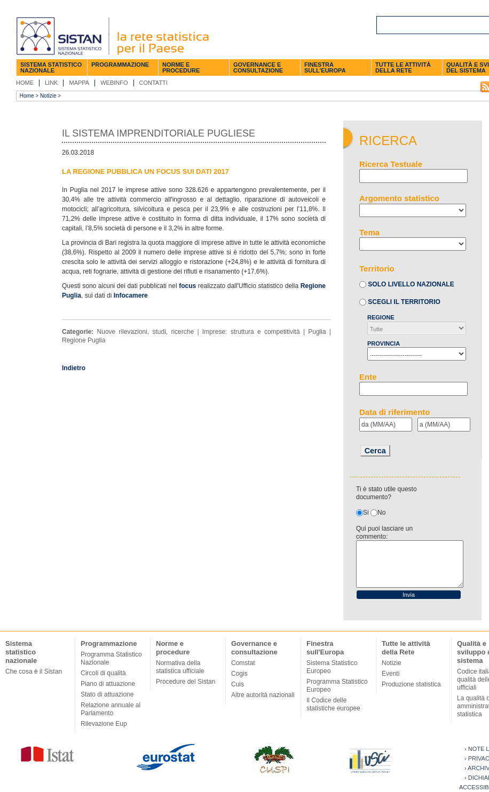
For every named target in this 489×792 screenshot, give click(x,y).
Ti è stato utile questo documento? (386, 493)
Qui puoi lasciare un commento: (384, 532)
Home (25, 82)
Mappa (79, 82)
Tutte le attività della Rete (403, 67)
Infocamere (131, 295)
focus (187, 286)
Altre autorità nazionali (263, 695)
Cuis (237, 684)
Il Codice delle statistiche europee (333, 704)
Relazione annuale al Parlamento (110, 709)
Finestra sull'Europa (325, 67)
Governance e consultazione (258, 67)
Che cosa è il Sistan (33, 671)
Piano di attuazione (108, 683)
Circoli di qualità (103, 673)
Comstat (243, 663)
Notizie (48, 96)
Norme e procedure (181, 67)
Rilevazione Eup (104, 723)
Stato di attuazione (107, 694)
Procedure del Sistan (185, 681)
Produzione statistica (411, 684)
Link (51, 82)
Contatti (153, 82)
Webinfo (114, 82)
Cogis (239, 673)
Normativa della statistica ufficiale (180, 667)
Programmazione (120, 64)
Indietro (73, 368)
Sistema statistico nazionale (51, 67)
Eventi (390, 673)
